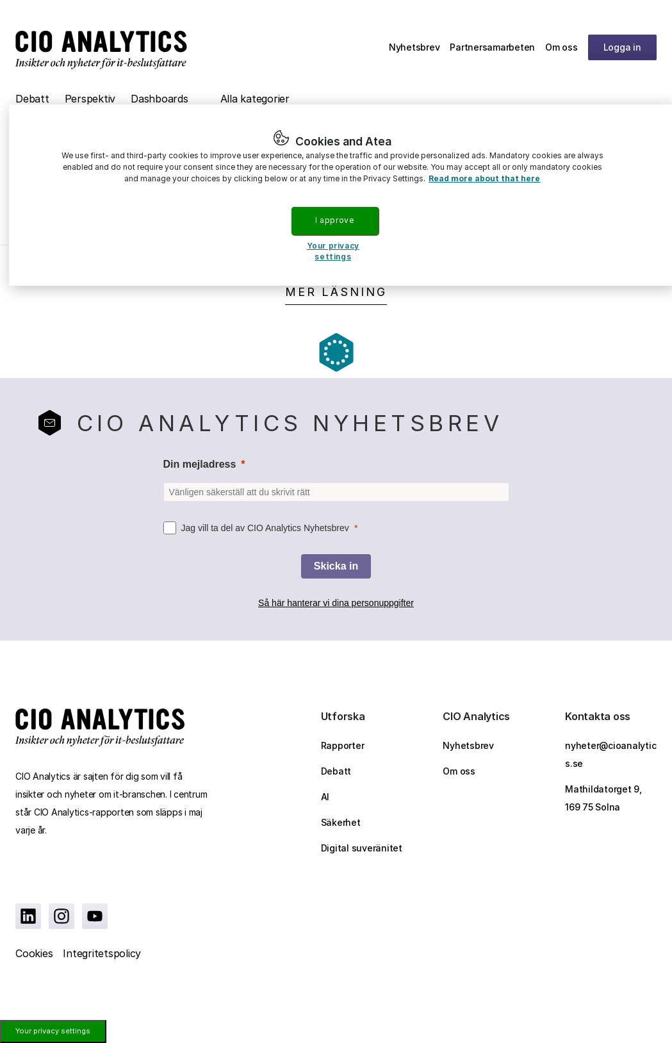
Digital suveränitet (361, 847)
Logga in (622, 47)
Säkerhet (341, 822)
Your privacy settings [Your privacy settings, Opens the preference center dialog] (333, 251)
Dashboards (159, 98)
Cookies (34, 953)
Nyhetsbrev (414, 47)
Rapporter (343, 745)
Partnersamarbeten (492, 47)
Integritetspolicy (102, 953)
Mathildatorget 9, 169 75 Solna (603, 798)
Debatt (32, 98)
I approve (334, 220)
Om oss (561, 47)
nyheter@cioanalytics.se (610, 754)
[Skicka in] (336, 566)
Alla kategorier (255, 98)
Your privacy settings (52, 1030)
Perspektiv (90, 98)
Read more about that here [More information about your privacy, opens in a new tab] (484, 178)
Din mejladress (199, 464)
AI (325, 796)
